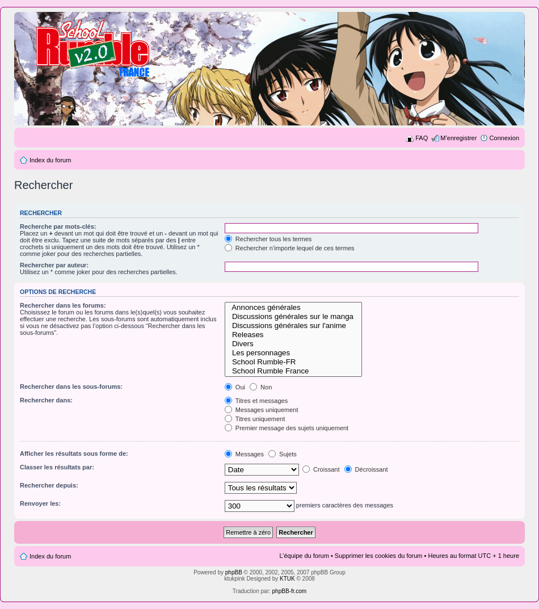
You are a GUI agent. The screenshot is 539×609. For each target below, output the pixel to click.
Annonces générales (293, 307)
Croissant (321, 469)
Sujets (282, 454)
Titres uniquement (255, 418)
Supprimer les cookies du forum (379, 555)
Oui (235, 387)
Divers (293, 343)
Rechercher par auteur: (54, 265)
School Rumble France (293, 371)
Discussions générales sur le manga (293, 316)
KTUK (287, 579)
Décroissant (366, 469)
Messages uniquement (261, 409)
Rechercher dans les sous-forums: (71, 386)
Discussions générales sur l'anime (293, 325)
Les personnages (293, 353)
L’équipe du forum (304, 555)
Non (261, 387)
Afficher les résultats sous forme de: (74, 453)
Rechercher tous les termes (268, 239)
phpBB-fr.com (289, 591)
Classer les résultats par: (57, 467)
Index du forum (50, 160)
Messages (244, 454)
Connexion (504, 138)
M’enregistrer (458, 138)
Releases (293, 334)
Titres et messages (256, 400)
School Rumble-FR (293, 362)
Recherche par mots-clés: (58, 226)
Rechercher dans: (46, 400)
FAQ (421, 138)
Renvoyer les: (40, 503)
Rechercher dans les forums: (63, 305)
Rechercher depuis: (49, 485)
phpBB (233, 572)
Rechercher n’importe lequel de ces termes (290, 248)
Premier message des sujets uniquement (286, 428)
